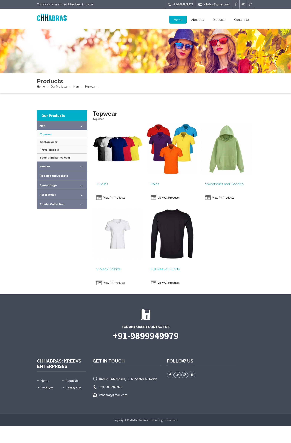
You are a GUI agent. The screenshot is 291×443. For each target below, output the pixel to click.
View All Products (110, 197)
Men (76, 86)
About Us (197, 20)
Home (178, 20)
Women (45, 166)
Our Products (59, 86)
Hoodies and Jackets (54, 175)
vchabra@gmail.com (214, 4)
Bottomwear (48, 142)
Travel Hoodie (49, 149)
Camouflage (48, 185)
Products (219, 20)
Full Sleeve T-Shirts (165, 269)
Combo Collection (52, 204)
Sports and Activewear (55, 157)
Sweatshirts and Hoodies (224, 184)
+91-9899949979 (180, 4)
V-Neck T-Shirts (108, 269)
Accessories (48, 194)
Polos (155, 184)
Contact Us (242, 20)
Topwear (90, 86)
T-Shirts (102, 184)
